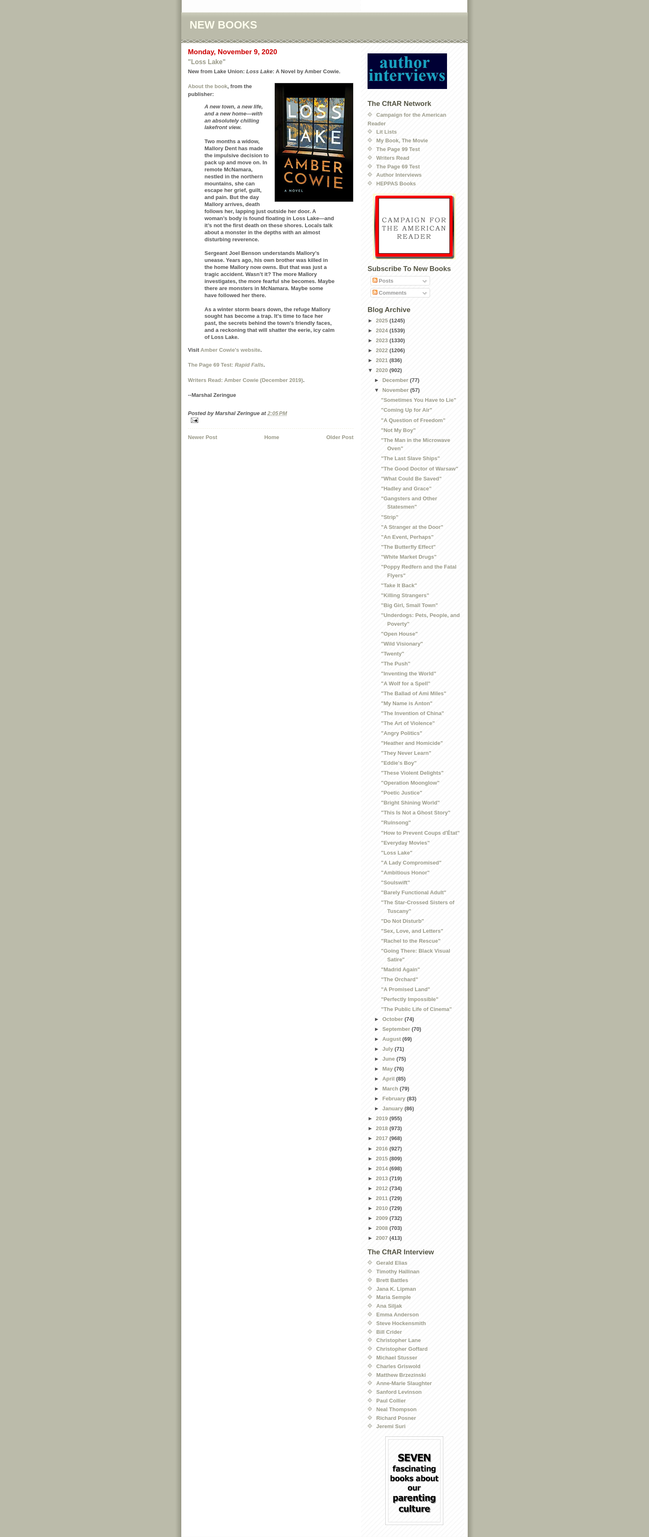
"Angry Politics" (401, 733)
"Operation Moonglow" (410, 783)
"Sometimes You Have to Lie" (418, 400)
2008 (382, 1228)
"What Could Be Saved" (411, 479)
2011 (382, 1198)
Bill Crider (389, 1332)
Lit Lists (386, 132)
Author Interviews (399, 175)
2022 (382, 350)
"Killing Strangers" (405, 595)
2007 (382, 1238)
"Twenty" (392, 654)
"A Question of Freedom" (413, 420)
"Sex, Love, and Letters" (412, 931)
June (389, 1059)
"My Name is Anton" (407, 703)
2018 (382, 1128)
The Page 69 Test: (226, 365)
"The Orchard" (399, 979)
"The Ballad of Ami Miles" (413, 693)
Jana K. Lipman (396, 1289)
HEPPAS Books (396, 183)
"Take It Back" (399, 585)
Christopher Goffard (402, 1349)
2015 (382, 1158)
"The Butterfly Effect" (408, 547)
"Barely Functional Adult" (413, 892)
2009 (382, 1218)
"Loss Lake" (207, 61)
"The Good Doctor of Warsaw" (419, 469)
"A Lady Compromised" (411, 863)
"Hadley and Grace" (406, 488)
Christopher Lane (398, 1340)
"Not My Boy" (398, 430)
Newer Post (202, 437)
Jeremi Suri (391, 1426)
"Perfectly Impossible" (409, 999)
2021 (382, 360)
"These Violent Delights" (412, 773)
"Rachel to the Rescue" (410, 941)
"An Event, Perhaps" (407, 537)
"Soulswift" (395, 882)
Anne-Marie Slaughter (404, 1383)
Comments (390, 293)
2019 (382, 1118)
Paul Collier (391, 1401)
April (389, 1079)
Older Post (339, 437)
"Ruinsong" (396, 822)
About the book (207, 86)
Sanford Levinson (399, 1392)
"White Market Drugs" (408, 557)
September (397, 1029)
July (388, 1049)
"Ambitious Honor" (405, 872)
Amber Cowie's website (230, 350)
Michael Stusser (396, 1357)
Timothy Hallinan (398, 1271)
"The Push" (395, 663)
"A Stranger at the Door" (412, 527)
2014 (382, 1168)
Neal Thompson (396, 1409)
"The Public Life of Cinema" (416, 1009)
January (393, 1108)
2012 (382, 1188)
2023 (382, 340)
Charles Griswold (398, 1366)
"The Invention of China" (412, 713)
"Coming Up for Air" (406, 410)
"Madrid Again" (400, 969)
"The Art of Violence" (408, 723)
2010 (382, 1208)
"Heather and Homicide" (412, 743)
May (388, 1069)
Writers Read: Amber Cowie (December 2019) (245, 380)
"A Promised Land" (405, 989)
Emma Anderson (397, 1314)
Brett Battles (392, 1280)
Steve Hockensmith (401, 1323)
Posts (383, 281)
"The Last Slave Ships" (410, 458)
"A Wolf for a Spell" (405, 683)
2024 (382, 330)
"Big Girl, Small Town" (409, 605)
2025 (382, 320)
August (392, 1039)
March (391, 1089)
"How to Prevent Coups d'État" (420, 833)
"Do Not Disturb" (402, 921)
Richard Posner (396, 1418)
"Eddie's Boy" (398, 763)
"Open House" (399, 634)
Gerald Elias (391, 1263)
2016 (382, 1149)
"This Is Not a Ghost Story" (415, 812)
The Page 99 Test (398, 149)
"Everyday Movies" (405, 843)
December (396, 380)
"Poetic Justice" (401, 793)
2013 (382, 1178)
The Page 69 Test (398, 166)
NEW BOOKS (223, 25)
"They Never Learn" (406, 753)
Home (271, 437)
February (394, 1098)
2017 (382, 1138)
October (393, 1019)
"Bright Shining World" (410, 803)
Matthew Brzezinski (401, 1375)
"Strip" (389, 517)
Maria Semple (393, 1297)
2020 (382, 370)
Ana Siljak (389, 1306)
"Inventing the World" (408, 673)
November (396, 390)
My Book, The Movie (402, 140)
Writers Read (392, 158)
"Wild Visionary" (402, 644)
